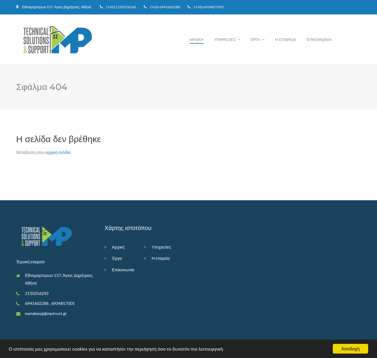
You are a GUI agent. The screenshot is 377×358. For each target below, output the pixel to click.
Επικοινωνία (123, 269)
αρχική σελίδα (57, 152)
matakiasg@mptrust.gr (46, 313)
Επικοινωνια (319, 39)
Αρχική (118, 246)
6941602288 (169, 7)
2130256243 (125, 7)
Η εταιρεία (161, 258)
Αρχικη (196, 39)
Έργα (117, 258)
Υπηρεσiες (225, 39)
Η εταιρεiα (285, 39)
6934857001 (213, 7)
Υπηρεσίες (161, 246)
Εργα (255, 39)
